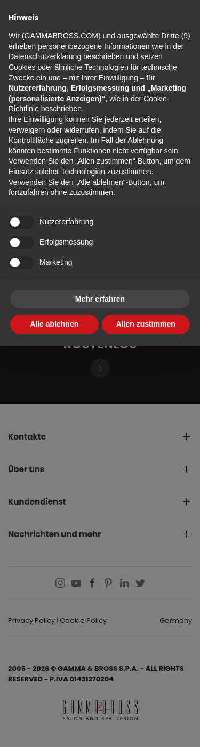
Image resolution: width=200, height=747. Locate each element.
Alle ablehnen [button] (54, 324)
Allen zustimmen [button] (145, 324)
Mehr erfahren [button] (100, 299)
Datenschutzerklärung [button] (45, 56)
